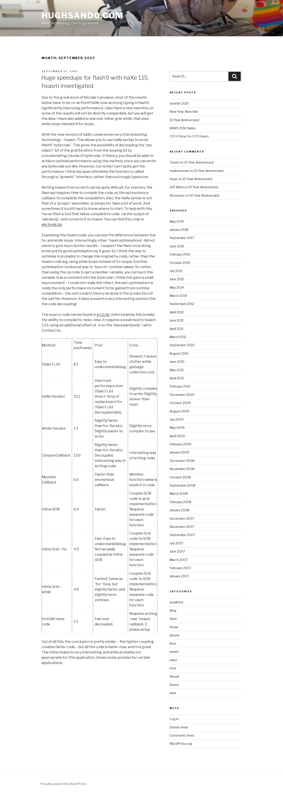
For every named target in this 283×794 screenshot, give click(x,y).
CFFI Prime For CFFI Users (189, 136)
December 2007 (182, 518)
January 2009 (179, 452)
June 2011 (177, 320)
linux (173, 643)
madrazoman (179, 171)
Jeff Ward (177, 187)
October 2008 (180, 477)
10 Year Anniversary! (184, 120)
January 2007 (179, 576)
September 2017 (182, 238)
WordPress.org (181, 743)
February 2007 (180, 568)
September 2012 (182, 304)
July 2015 (176, 271)
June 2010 (177, 361)
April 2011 (176, 329)
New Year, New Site (184, 111)
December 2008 (182, 461)
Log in (174, 719)
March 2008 (179, 493)
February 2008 (180, 502)
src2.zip (103, 314)
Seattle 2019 (179, 103)
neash (174, 651)
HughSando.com (82, 15)
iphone (175, 635)
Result (174, 676)
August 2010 (179, 353)
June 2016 (177, 246)
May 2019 (177, 221)
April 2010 (177, 378)
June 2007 (177, 551)
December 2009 (182, 395)
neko (173, 660)
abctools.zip (52, 224)
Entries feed (179, 727)
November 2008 (182, 469)
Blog (173, 610)
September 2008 (182, 485)
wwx (173, 693)
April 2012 (177, 312)
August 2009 (179, 411)
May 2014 (177, 287)
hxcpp (174, 627)
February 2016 (180, 254)
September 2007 (182, 535)
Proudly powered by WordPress (63, 784)
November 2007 (182, 527)
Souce (174, 685)
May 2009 (177, 427)
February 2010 (180, 386)
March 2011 (178, 337)
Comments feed (182, 735)
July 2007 (176, 543)
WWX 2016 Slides (183, 128)
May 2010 (177, 370)
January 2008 (179, 510)
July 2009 (177, 419)
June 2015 (177, 279)
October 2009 (180, 403)
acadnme (176, 602)
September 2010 (182, 345)
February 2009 (180, 444)
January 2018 (179, 229)
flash (173, 619)
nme (173, 668)
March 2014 (178, 295)
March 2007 (178, 560)
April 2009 (177, 436)
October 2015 (180, 263)
